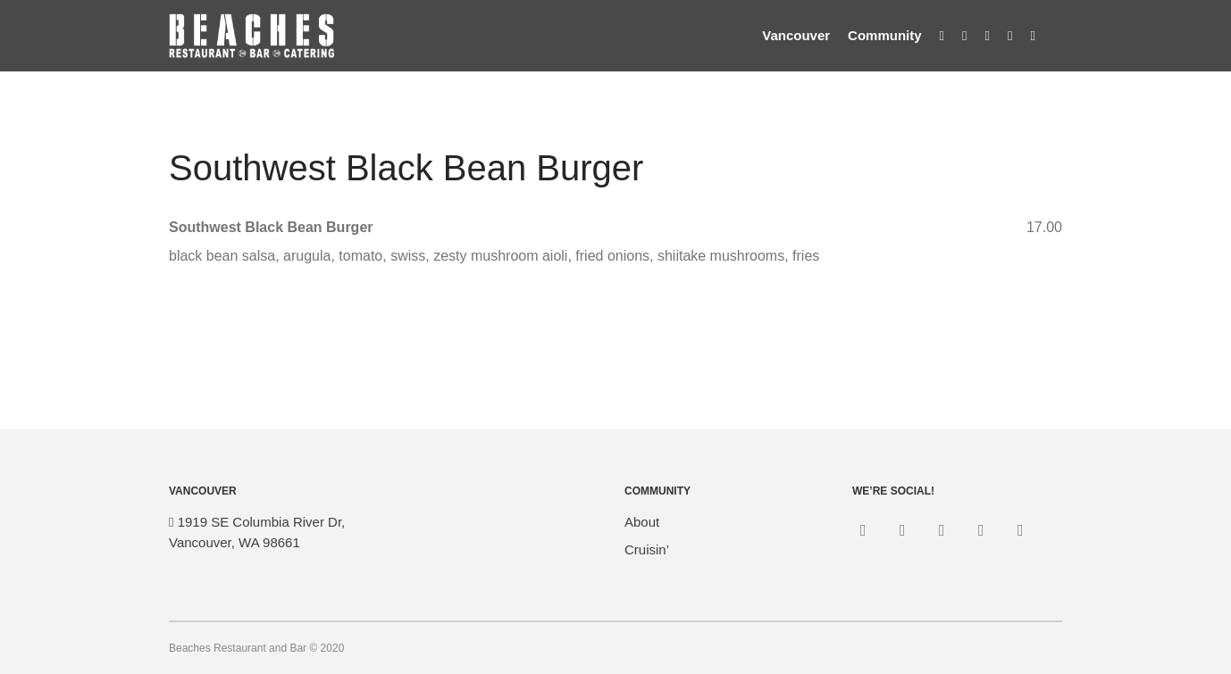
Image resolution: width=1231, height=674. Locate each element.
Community (885, 35)
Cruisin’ (646, 549)
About (641, 521)
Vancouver (796, 35)
